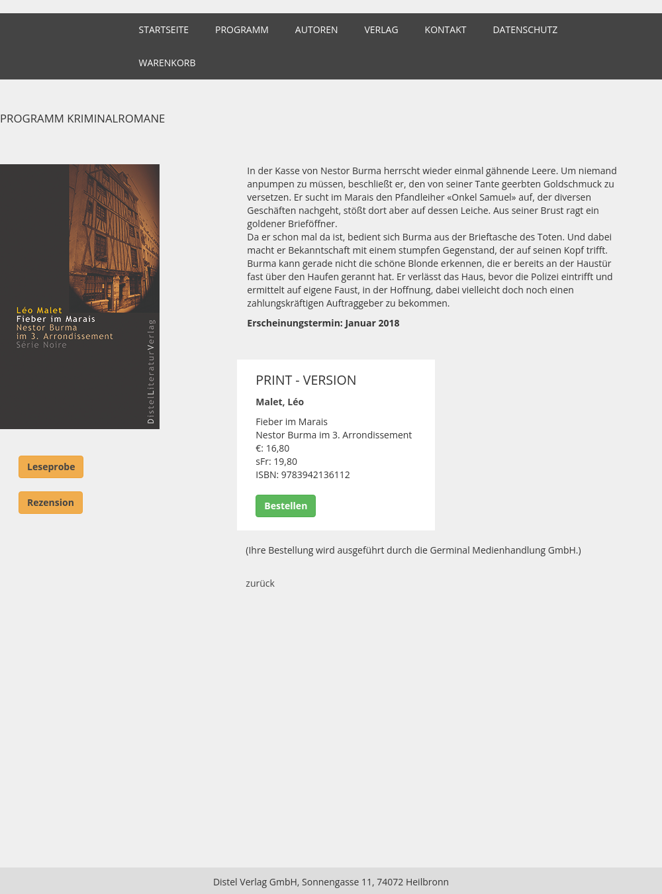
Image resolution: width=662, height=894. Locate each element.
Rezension (50, 502)
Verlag (381, 29)
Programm (242, 29)
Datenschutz (525, 29)
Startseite (164, 29)
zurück (260, 583)
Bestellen (285, 505)
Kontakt (446, 29)
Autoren (316, 29)
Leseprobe (51, 466)
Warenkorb (167, 62)
